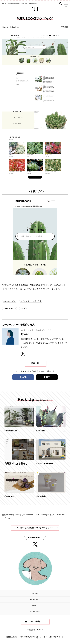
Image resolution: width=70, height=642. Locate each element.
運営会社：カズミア (36, 630)
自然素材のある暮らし (16, 463)
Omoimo (9, 496)
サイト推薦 (35, 621)
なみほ (65, 27)
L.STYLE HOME (44, 463)
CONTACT (35, 612)
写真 (23, 308)
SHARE (23, 377)
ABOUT (35, 605)
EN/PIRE (40, 430)
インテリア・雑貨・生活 (32, 301)
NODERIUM (10, 430)
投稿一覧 (35, 363)
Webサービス (10, 301)
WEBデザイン (10, 308)
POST (47, 377)
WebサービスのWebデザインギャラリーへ (35, 528)
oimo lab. (41, 496)
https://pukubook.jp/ (10, 27)
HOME (35, 593)
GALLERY (35, 599)
